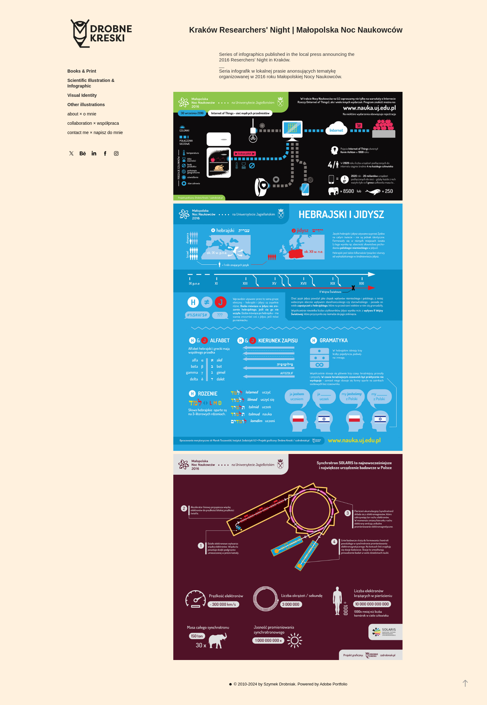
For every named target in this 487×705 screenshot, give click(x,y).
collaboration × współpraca (93, 123)
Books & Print (81, 71)
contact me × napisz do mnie (95, 132)
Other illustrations (86, 104)
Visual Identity (82, 95)
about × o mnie (81, 113)
